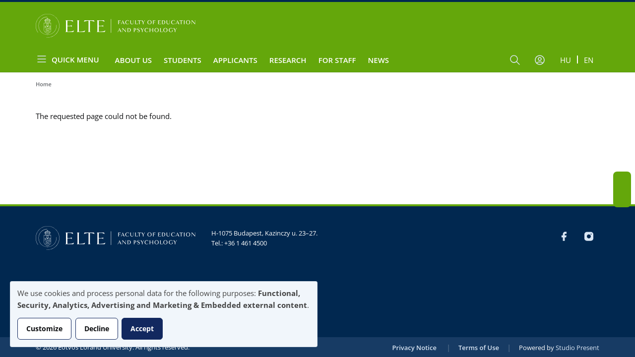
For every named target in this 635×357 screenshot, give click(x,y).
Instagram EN (622, 198)
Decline (96, 328)
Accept (142, 328)
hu (565, 60)
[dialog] (164, 314)
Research (288, 60)
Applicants (235, 60)
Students (182, 60)
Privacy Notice (414, 347)
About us (133, 60)
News (378, 60)
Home (44, 84)
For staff (337, 60)
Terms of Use (478, 347)
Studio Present (577, 347)
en (588, 60)
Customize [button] (44, 328)
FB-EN (622, 180)
